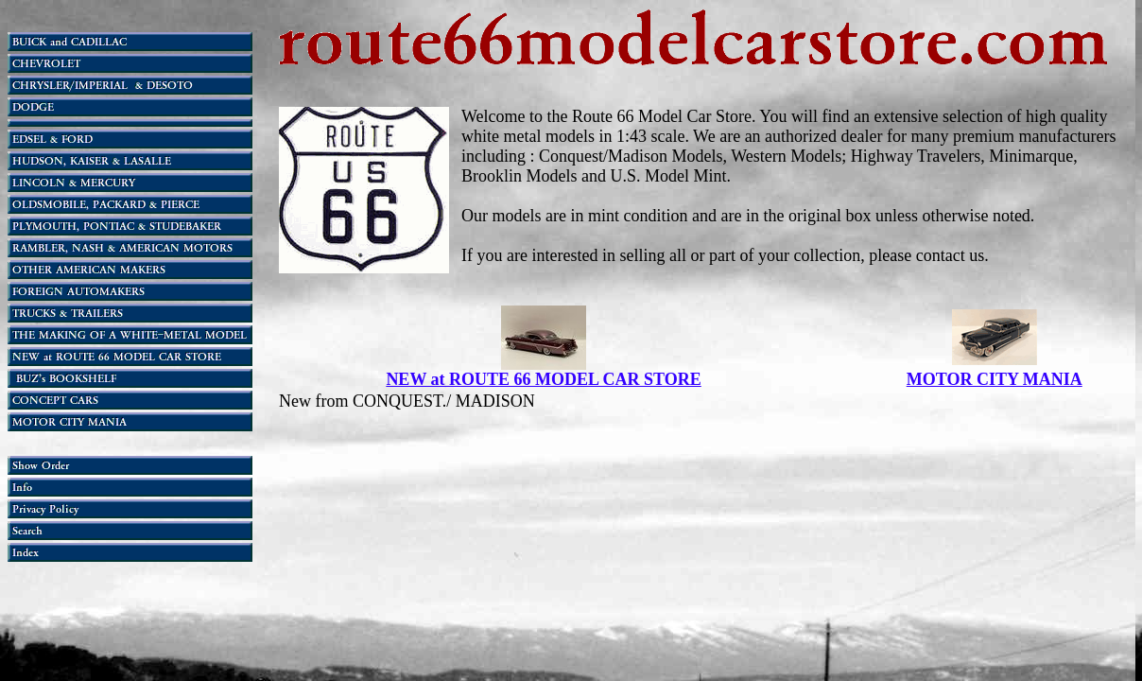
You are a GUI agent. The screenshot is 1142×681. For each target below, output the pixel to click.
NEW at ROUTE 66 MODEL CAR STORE (543, 379)
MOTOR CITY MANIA (994, 379)
